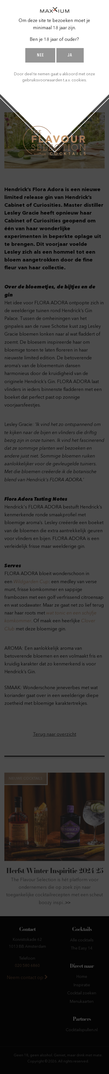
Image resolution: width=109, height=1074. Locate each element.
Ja (70, 55)
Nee (40, 55)
